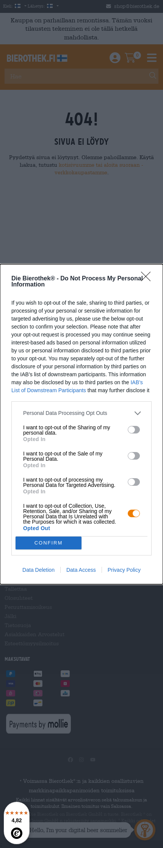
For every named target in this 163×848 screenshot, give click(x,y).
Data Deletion (38, 570)
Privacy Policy (124, 570)
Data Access (81, 570)
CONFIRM (48, 543)
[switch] (134, 429)
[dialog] (81, 424)
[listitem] (81, 413)
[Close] (148, 279)
